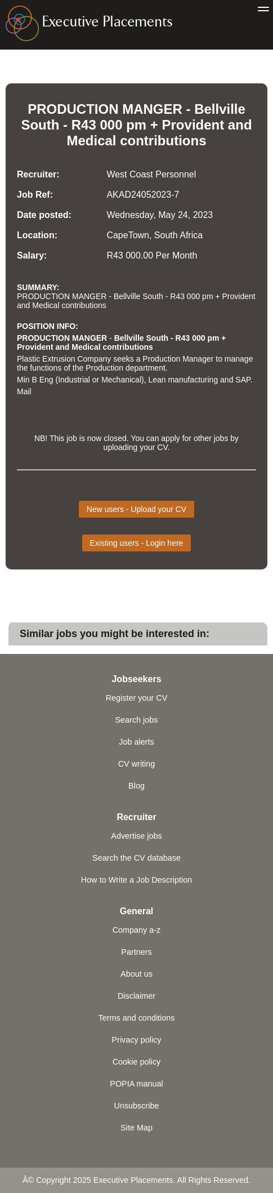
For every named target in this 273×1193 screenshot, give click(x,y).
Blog (136, 785)
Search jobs (136, 719)
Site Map (136, 1127)
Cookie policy (137, 1061)
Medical (91, 140)
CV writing (136, 763)
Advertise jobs (136, 835)
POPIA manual (136, 1083)
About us (136, 973)
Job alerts (136, 741)
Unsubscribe (136, 1105)
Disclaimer (136, 995)
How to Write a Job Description (136, 879)
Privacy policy (137, 1039)
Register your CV (137, 697)
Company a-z (137, 929)
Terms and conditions (137, 1017)
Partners (136, 951)
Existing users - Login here (137, 542)
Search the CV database (136, 857)
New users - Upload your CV (136, 509)
